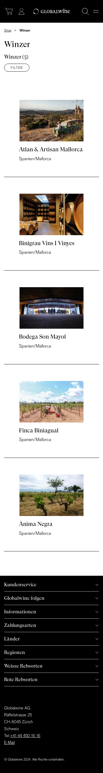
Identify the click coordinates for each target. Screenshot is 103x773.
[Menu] (95, 11)
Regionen (14, 652)
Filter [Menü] (17, 68)
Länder (12, 639)
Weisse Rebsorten (23, 666)
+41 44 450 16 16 (25, 735)
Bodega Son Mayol (42, 336)
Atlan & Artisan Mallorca (51, 149)
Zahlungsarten (20, 625)
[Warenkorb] (8, 11)
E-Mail (9, 742)
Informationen (20, 611)
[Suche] (85, 11)
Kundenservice (20, 584)
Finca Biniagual (39, 430)
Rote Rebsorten (21, 679)
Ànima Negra (35, 524)
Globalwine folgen (24, 598)
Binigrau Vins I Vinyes (46, 243)
